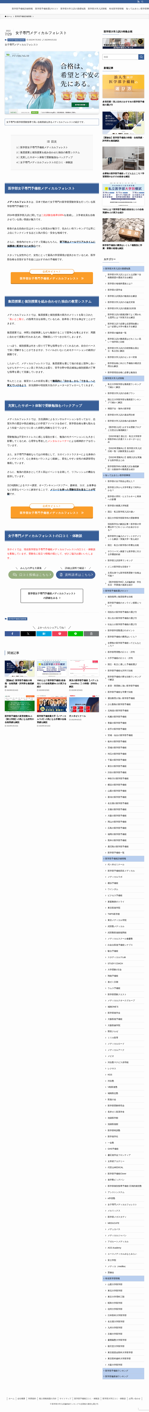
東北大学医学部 (115, 1293)
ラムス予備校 (114, 990)
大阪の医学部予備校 (117, 817)
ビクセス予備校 (115, 898)
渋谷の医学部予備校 (117, 774)
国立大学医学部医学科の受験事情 (123, 519)
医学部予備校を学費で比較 (120, 694)
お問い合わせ (134, 1403)
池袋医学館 (113, 1120)
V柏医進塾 (112, 1089)
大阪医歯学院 (114, 1028)
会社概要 (21, 1403)
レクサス (112, 1071)
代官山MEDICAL (115, 1170)
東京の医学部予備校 (117, 768)
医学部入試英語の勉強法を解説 (122, 296)
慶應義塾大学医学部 (117, 1343)
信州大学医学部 (115, 1312)
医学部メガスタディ (117, 1219)
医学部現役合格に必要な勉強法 (122, 373)
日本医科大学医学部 (117, 1318)
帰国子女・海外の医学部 (119, 409)
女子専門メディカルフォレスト (122, 1207)
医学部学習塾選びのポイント (121, 632)
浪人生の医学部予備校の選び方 (122, 620)
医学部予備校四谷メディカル (121, 873)
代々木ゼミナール (116, 867)
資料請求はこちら (75, 576)
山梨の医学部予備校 (117, 793)
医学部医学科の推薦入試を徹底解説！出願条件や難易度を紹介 (123, 469)
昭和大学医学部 (115, 1306)
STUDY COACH (115, 966)
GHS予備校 (113, 1151)
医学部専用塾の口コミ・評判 (121, 654)
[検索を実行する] (141, 57)
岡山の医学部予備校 (117, 824)
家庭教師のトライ (116, 904)
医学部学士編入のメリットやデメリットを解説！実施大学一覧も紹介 (124, 539)
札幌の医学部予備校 (117, 719)
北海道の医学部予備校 (118, 712)
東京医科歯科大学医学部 (119, 1361)
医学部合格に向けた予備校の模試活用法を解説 (124, 365)
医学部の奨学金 (115, 290)
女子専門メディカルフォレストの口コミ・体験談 (46, 162)
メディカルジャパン (117, 1238)
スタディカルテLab (117, 960)
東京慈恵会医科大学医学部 (120, 1355)
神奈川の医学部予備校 (118, 780)
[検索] (142, 1)
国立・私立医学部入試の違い (121, 513)
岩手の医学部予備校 (117, 731)
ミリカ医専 (113, 1040)
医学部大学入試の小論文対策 (121, 303)
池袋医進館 (113, 1126)
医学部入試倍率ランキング (120, 562)
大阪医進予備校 (115, 1021)
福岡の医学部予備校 (117, 836)
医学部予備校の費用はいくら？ (122, 639)
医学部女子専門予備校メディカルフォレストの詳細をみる (52, 597)
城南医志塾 (113, 1096)
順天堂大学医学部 (116, 1349)
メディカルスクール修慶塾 (120, 941)
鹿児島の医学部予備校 (118, 848)
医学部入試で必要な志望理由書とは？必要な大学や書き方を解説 (123, 325)
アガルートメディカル (118, 1244)
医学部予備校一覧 (116, 855)
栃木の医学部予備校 (117, 743)
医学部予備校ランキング (117, 1374)
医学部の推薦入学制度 (118, 507)
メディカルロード (116, 1046)
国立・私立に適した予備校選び (122, 666)
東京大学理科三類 (116, 1300)
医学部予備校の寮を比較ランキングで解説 (124, 680)
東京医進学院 (114, 910)
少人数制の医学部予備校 (119, 706)
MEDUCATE (113, 1225)
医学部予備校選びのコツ (117, 592)
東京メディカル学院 (117, 923)
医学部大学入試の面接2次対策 (122, 309)
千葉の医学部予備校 (117, 762)
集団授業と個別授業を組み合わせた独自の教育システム (50, 152)
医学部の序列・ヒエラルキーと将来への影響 (124, 499)
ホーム (11, 1403)
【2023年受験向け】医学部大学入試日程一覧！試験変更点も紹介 (125, 450)
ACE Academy (114, 1250)
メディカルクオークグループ (121, 1003)
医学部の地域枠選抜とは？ (120, 284)
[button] (12, 635)
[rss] (138, 1)
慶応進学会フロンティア (119, 1157)
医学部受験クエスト (117, 997)
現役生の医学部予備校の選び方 (122, 614)
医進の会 (112, 1102)
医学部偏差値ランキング (117, 1380)
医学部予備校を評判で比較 (120, 672)
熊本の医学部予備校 (117, 842)
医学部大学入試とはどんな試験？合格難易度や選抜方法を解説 (124, 276)
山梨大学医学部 (115, 1287)
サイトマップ (65, 1403)
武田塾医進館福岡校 (117, 935)
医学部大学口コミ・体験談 (114, 1403)
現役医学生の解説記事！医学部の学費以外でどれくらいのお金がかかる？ (124, 528)
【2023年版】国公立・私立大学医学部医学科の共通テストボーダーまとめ (125, 440)
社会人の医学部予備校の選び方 (122, 626)
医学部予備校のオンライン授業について (124, 606)
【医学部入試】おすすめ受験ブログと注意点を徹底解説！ (124, 429)
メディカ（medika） (117, 1269)
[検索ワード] (123, 57)
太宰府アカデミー (116, 1164)
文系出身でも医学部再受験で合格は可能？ (124, 576)
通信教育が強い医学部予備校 (121, 700)
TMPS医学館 (114, 916)
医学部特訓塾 (114, 1133)
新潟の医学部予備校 (117, 799)
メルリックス (114, 1213)
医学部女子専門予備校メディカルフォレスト (44, 147)
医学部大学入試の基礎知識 (118, 269)
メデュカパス (114, 1232)
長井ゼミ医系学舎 (116, 1114)
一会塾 (111, 1145)
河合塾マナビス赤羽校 (118, 1065)
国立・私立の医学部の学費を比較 (123, 547)
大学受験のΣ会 (115, 972)
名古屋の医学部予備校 (118, 805)
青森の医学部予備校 (117, 725)
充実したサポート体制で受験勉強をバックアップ (46, 157)
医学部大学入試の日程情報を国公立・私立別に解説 (123, 350)
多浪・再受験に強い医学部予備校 (123, 688)
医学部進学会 (114, 1015)
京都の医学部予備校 (117, 811)
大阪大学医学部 (115, 1368)
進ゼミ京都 (113, 984)
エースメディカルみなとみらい (122, 1256)
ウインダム (113, 892)
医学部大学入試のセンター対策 (122, 357)
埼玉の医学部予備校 (117, 756)
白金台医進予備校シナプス (120, 947)
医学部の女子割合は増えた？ (121, 483)
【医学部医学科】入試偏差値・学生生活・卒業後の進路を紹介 (124, 585)
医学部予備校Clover (117, 1176)
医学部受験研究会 (116, 1108)
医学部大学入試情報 (115, 379)
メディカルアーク (116, 1052)
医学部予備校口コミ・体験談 (86, 1403)
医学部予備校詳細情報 (16, 40)
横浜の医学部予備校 (117, 787)
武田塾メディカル (116, 929)
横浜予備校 (113, 885)
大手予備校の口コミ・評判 (120, 660)
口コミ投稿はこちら (31, 576)
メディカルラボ (115, 879)
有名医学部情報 (113, 1281)
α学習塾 (111, 1201)
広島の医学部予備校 (117, 830)
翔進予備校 (113, 978)
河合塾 (111, 1083)
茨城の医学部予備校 (117, 749)
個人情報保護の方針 (47, 1403)
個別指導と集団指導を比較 (120, 599)
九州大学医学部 (115, 1331)
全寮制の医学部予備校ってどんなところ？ (124, 646)
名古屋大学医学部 (116, 1324)
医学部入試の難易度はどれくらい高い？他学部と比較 (124, 341)
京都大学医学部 (115, 1337)
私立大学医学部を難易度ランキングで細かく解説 (124, 386)
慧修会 (111, 1275)
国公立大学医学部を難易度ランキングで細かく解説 (124, 402)
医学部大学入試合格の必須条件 (122, 422)
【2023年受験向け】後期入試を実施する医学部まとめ (125, 459)
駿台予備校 (113, 953)
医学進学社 (113, 1139)
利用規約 (32, 1403)
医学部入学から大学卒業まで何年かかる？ (124, 490)
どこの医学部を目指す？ (119, 568)
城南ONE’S (113, 1009)
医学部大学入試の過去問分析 (121, 416)
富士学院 (112, 1262)
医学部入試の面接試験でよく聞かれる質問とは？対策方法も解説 (124, 316)
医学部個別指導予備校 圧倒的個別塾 (125, 1188)
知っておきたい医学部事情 (118, 476)
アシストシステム (116, 1195)
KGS (110, 1077)
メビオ (111, 1059)
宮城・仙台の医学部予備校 (120, 737)
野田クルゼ (113, 1034)
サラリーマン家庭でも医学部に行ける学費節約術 (124, 554)
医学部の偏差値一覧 (117, 333)
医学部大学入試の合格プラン (121, 394)
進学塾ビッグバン (116, 1182)
